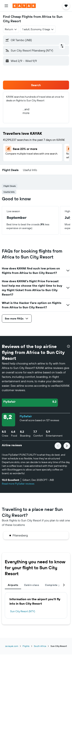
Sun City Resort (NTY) (22, 611)
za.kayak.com (11, 646)
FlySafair (26, 416)
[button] (6, 6)
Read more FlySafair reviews (18, 483)
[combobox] (11, 29)
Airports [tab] (13, 585)
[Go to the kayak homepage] (24, 6)
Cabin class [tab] (31, 585)
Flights (26, 646)
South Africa (40, 646)
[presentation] (68, 346)
